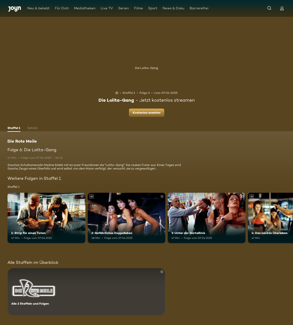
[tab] (14, 128)
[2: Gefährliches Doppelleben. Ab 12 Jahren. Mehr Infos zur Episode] (127, 218)
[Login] (282, 8)
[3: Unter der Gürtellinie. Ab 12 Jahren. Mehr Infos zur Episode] (207, 218)
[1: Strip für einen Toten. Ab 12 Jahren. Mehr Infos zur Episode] (46, 218)
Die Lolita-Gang (146, 68)
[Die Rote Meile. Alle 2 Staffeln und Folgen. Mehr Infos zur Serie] (86, 292)
